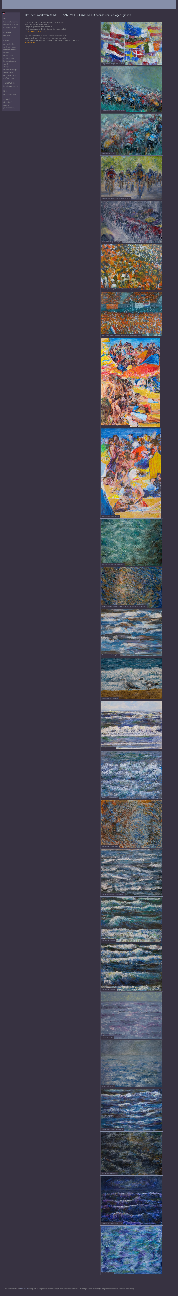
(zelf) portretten (8, 78)
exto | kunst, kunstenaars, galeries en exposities (8, 2)
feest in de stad (8, 58)
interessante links (9, 94)
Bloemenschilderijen (10, 70)
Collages (6, 67)
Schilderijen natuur (9, 47)
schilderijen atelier (9, 27)
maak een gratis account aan (24, 7)
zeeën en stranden (10, 50)
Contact (6, 99)
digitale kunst (8, 55)
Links (5, 91)
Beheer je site (7, 7)
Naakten (6, 53)
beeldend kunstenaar (10, 22)
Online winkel (9, 83)
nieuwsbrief (7, 102)
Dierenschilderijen (9, 75)
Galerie (6, 40)
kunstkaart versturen (10, 86)
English (3, 13)
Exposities (7, 32)
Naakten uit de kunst (10, 25)
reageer (6, 105)
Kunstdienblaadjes (9, 61)
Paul (5, 18)
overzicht (6, 35)
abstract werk (8, 72)
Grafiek (5, 64)
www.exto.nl (24, 1289)
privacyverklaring (9, 108)
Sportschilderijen (9, 44)
